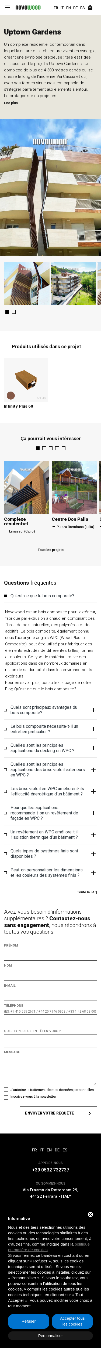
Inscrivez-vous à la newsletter (33, 1103)
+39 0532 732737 (50, 1176)
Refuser (29, 1321)
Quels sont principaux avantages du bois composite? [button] (54, 716)
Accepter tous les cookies (72, 1321)
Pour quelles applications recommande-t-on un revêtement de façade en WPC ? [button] (54, 819)
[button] (7, 318)
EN (68, 8)
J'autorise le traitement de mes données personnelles (52, 1096)
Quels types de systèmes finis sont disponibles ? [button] (54, 860)
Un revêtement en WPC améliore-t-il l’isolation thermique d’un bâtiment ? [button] (54, 841)
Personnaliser (50, 1335)
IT (62, 8)
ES (82, 8)
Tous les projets (51, 556)
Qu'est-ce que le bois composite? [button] (54, 602)
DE (75, 8)
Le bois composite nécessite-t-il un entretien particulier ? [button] (54, 735)
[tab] (50, 602)
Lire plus (11, 103)
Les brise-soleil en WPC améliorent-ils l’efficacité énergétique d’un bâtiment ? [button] (54, 797)
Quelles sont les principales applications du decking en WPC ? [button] (54, 754)
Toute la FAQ (87, 899)
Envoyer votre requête (61, 1119)
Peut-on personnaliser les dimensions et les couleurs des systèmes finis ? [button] (54, 879)
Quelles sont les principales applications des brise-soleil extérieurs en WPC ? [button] (54, 776)
